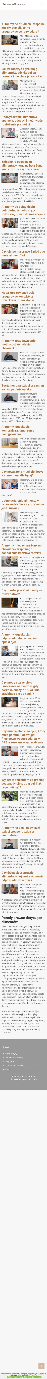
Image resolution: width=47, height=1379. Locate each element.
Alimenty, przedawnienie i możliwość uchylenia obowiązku (19, 386)
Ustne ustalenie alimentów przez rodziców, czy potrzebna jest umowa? (23, 546)
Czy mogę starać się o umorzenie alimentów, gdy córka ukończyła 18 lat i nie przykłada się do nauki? (21, 730)
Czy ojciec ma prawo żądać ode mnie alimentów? (23, 295)
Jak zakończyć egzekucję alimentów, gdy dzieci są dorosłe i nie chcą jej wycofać (22, 115)
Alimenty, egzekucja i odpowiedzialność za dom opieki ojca (20, 680)
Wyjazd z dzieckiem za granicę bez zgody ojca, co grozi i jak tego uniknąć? (23, 825)
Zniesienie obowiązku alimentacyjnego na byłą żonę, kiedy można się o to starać (22, 207)
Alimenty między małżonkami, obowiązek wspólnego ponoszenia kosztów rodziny (22, 591)
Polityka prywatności (14, 1057)
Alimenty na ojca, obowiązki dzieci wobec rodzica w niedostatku (21, 873)
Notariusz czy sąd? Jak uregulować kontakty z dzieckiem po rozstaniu (18, 338)
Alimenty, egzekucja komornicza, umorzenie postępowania (18, 472)
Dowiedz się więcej (30, 1375)
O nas (7, 1069)
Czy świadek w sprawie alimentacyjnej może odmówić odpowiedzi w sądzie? (23, 918)
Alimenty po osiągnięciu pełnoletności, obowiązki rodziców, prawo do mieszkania (23, 252)
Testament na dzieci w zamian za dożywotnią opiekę (23, 429)
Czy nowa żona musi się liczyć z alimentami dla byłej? (22, 515)
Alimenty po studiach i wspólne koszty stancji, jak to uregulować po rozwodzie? (23, 70)
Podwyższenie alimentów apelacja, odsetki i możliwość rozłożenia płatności (22, 163)
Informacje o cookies (14, 1065)
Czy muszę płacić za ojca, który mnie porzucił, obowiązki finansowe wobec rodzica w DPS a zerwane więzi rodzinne (23, 779)
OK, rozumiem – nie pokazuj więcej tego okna (24, 1377)
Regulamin (9, 1061)
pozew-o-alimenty (27, 1076)
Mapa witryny (11, 1053)
